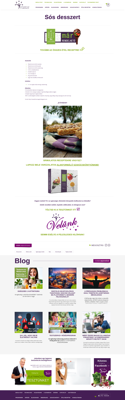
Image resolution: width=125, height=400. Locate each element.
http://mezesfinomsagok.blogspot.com (38, 99)
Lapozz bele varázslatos (41, 165)
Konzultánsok (97, 7)
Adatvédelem (72, 392)
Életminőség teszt (93, 2)
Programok (39, 7)
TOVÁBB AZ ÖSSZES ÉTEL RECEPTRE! (62, 50)
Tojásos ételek (69, 251)
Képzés (47, 7)
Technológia (48, 2)
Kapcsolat (82, 2)
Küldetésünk (58, 2)
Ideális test (39, 2)
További (102, 261)
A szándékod (67, 2)
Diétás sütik (28, 251)
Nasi (50, 251)
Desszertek (19, 251)
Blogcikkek (55, 7)
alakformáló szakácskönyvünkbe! (78, 165)
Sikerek (75, 2)
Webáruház (64, 7)
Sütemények (58, 251)
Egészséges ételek (40, 251)
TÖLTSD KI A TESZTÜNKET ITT (60, 210)
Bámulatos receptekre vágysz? (62, 160)
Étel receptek (86, 7)
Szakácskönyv (74, 7)
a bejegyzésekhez (23, 245)
